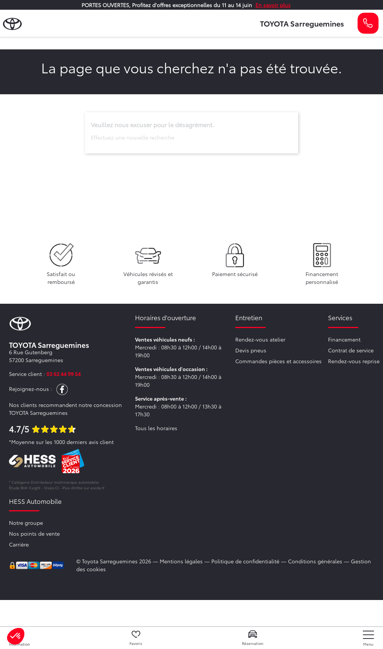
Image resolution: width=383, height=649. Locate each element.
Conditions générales (315, 561)
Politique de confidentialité (245, 561)
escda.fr (98, 487)
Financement (344, 339)
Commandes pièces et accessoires (278, 361)
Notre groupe (26, 522)
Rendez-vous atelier (260, 339)
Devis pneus (250, 350)
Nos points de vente (34, 533)
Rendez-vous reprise (354, 361)
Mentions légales (181, 561)
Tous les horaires (156, 428)
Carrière (19, 544)
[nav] (368, 638)
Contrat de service (351, 350)
